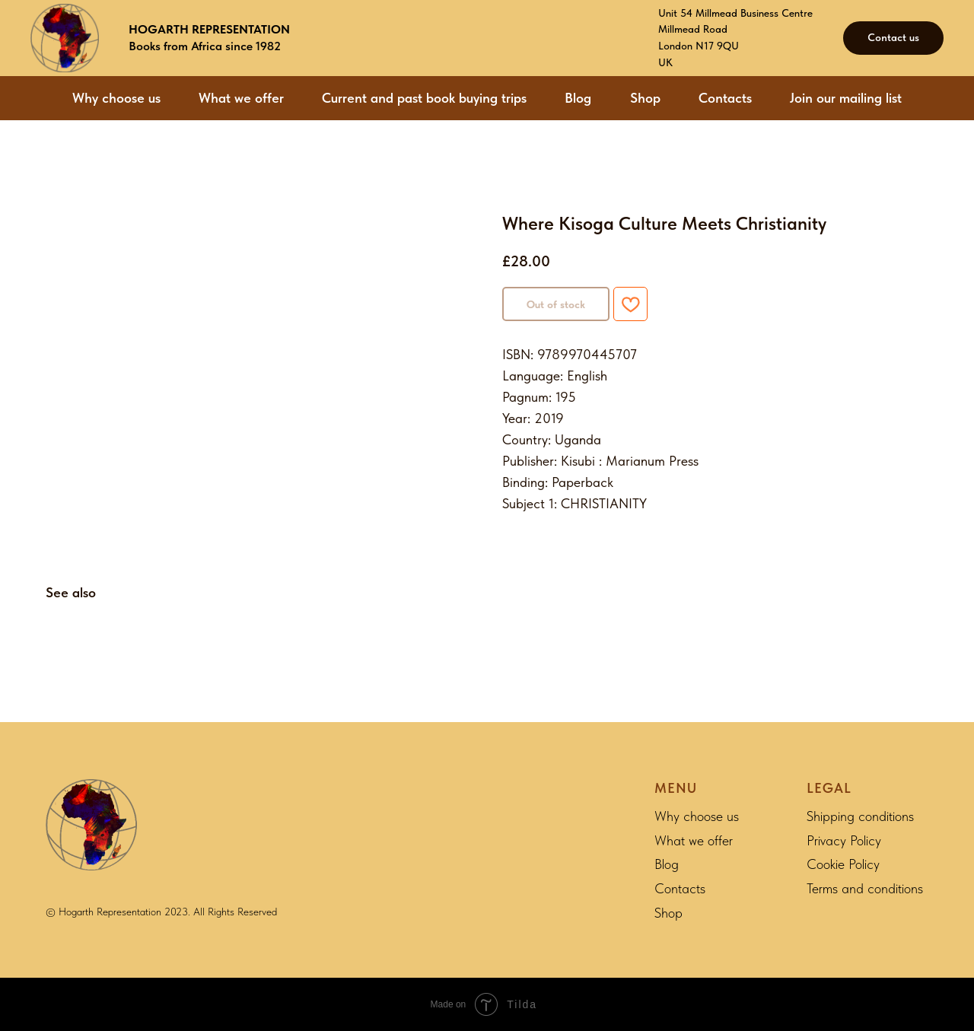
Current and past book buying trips (424, 98)
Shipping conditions (860, 816)
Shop (645, 98)
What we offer (241, 98)
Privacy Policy (844, 840)
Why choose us (116, 98)
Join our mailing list (846, 98)
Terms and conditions (865, 888)
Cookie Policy (843, 864)
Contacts (725, 98)
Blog (578, 98)
